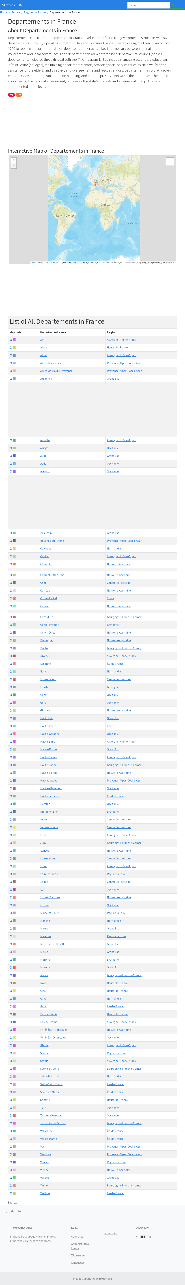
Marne (44, 928)
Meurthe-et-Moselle (52, 944)
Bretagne (113, 624)
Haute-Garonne (50, 734)
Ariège (44, 448)
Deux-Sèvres (47, 632)
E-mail (146, 1236)
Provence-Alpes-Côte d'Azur (124, 363)
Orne (43, 998)
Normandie (114, 548)
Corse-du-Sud (48, 598)
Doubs (44, 648)
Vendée (44, 1162)
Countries (77, 1236)
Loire (43, 866)
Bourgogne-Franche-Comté (124, 617)
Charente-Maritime (52, 575)
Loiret (44, 881)
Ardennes (46, 378)
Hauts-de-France (117, 347)
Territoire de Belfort (53, 1123)
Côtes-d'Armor (49, 624)
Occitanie (113, 448)
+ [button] (14, 160)
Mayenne (45, 936)
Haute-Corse (48, 726)
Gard (43, 695)
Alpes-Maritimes (50, 363)
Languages (78, 1262)
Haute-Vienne (48, 772)
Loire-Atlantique (50, 874)
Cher (43, 582)
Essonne (45, 663)
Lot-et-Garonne (50, 897)
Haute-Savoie (48, 757)
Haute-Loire (47, 741)
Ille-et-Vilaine (49, 811)
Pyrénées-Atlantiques (53, 1029)
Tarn (43, 1107)
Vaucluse (45, 1154)
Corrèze (45, 590)
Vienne (44, 1170)
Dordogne (46, 640)
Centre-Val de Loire (119, 582)
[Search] (148, 5)
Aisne (43, 347)
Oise (43, 991)
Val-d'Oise (46, 1131)
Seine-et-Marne (50, 1092)
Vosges (44, 1177)
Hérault (45, 804)
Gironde (45, 710)
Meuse (44, 952)
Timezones (78, 1255)
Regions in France (35, 12)
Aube (43, 455)
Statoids (8, 5)
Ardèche (45, 440)
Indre (43, 819)
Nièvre (44, 975)
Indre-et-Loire (49, 827)
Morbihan (46, 959)
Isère (43, 835)
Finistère (45, 687)
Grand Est (113, 378)
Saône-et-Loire (49, 1068)
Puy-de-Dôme (48, 1022)
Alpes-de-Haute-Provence (56, 371)
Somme (45, 1100)
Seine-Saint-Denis (51, 1084)
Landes (44, 850)
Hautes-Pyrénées (51, 788)
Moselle (45, 967)
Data (22, 5)
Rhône (44, 1045)
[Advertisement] (92, 122)
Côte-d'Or (46, 617)
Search (176, 5)
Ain (42, 339)
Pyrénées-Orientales (53, 1037)
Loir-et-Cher (48, 858)
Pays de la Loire (116, 874)
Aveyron (45, 471)
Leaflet (33, 263)
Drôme (44, 656)
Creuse (44, 606)
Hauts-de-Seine (49, 796)
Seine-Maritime (49, 1076)
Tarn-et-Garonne (51, 1115)
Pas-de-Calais (48, 1014)
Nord (43, 983)
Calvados (45, 548)
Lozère (44, 905)
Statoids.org (103, 1278)
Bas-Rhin (46, 533)
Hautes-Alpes (48, 780)
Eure (43, 671)
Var (42, 1146)
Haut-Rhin (46, 718)
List (19, 94)
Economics (110, 1233)
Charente (46, 564)
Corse (110, 598)
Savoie (44, 1061)
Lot (42, 889)
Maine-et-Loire (49, 913)
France (16, 12)
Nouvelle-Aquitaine (119, 564)
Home (4, 12)
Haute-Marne (48, 749)
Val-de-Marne (48, 1138)
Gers (43, 702)
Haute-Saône (48, 765)
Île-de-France (115, 663)
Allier (43, 355)
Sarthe (44, 1053)
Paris (43, 1006)
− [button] (14, 165)
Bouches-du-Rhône (52, 540)
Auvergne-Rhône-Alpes (121, 339)
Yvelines (45, 1193)
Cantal (44, 556)
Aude (43, 463)
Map (11, 94)
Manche (45, 920)
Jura (43, 843)
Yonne (44, 1185)
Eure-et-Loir (48, 679)
